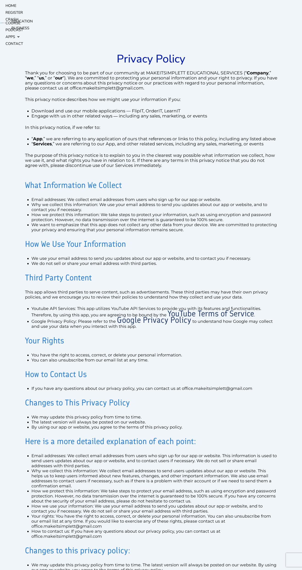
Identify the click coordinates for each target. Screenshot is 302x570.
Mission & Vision (78, 556)
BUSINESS (275, 5)
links (118, 556)
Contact (169, 5)
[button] (149, 5)
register (78, 5)
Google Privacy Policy (154, 282)
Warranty (102, 556)
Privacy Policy (136, 556)
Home (60, 5)
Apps (150, 5)
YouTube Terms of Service (211, 275)
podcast (131, 5)
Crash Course (104, 5)
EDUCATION (252, 5)
